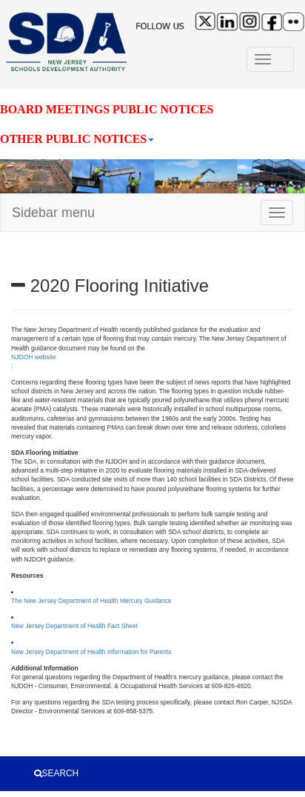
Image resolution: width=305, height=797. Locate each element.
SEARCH (56, 773)
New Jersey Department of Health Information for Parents (91, 652)
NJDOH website (33, 357)
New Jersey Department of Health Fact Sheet (74, 626)
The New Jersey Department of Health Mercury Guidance (91, 600)
